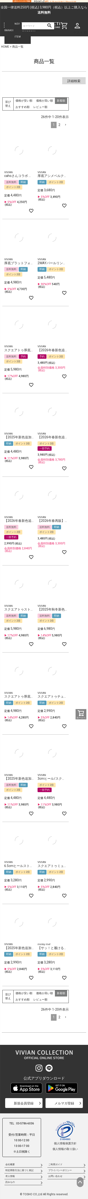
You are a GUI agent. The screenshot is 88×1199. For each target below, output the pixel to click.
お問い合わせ (55, 1176)
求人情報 (10, 1176)
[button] (65, 125)
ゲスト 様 (80, 32)
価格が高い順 (44, 100)
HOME (5, 46)
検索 (49, 26)
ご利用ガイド (55, 1164)
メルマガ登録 (64, 1103)
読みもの (10, 1182)
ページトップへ (80, 1182)
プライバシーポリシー (60, 1170)
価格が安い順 (23, 100)
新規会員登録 (24, 1103)
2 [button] (59, 125)
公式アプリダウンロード (44, 1078)
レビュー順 (40, 107)
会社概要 (10, 1164)
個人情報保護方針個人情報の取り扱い (65, 1135)
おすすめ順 (22, 107)
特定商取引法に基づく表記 (19, 1170)
